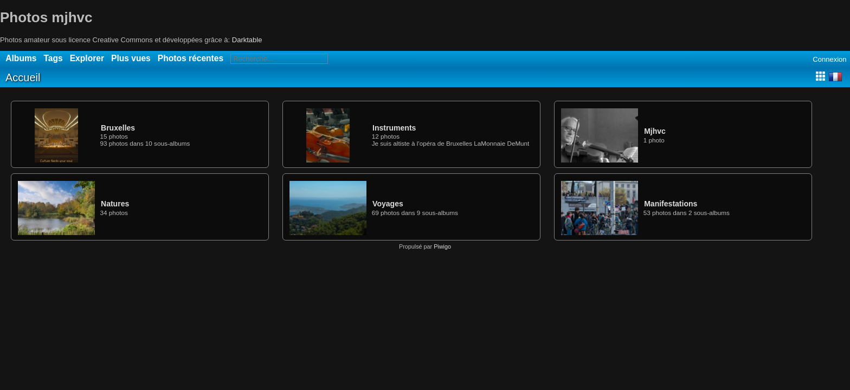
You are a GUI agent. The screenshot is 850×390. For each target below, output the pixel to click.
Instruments (394, 127)
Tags (52, 58)
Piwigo (442, 246)
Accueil (22, 77)
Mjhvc (655, 131)
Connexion (829, 59)
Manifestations (670, 203)
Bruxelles (118, 127)
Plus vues (131, 58)
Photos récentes (190, 58)
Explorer (87, 58)
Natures (115, 203)
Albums (20, 58)
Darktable (247, 40)
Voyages (387, 203)
